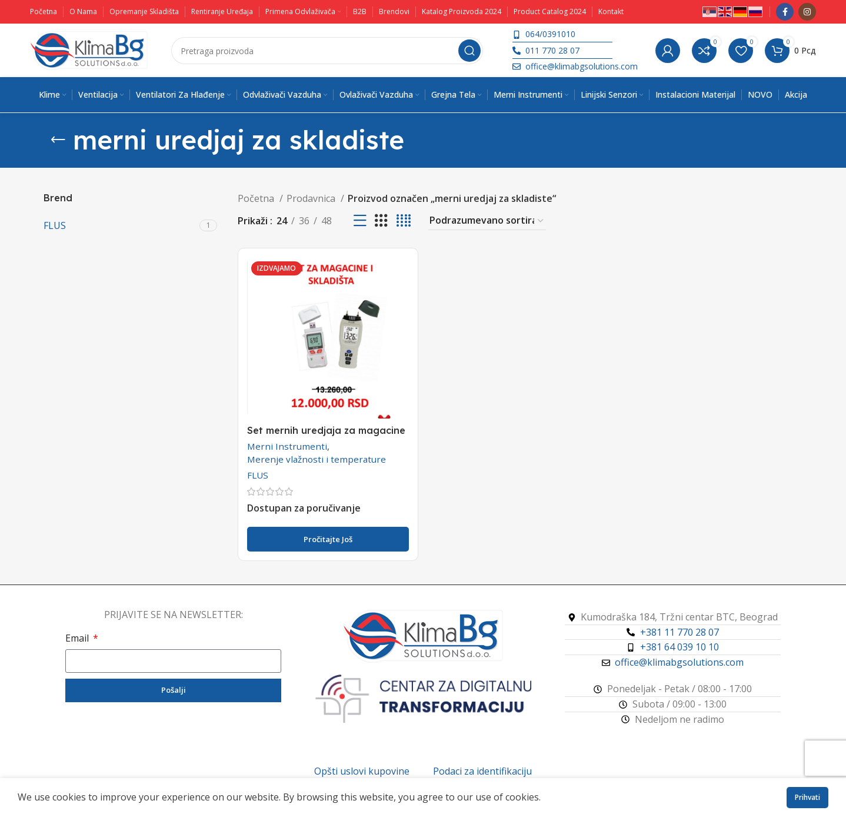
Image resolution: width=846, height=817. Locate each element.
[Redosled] (487, 221)
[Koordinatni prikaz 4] (404, 221)
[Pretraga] (327, 50)
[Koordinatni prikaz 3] (381, 221)
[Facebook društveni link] (785, 12)
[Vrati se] (58, 140)
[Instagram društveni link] (807, 12)
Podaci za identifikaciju (482, 771)
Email (78, 638)
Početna (257, 198)
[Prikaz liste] (360, 221)
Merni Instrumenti (287, 446)
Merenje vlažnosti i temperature (316, 459)
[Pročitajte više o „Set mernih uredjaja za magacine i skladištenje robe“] (328, 539)
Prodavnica (312, 198)
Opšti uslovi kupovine (361, 771)
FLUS (257, 475)
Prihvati (807, 797)
